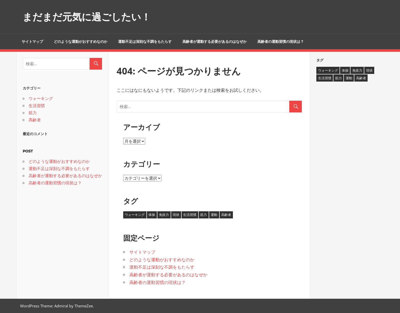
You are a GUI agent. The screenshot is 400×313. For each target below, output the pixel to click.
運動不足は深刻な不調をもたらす (145, 41)
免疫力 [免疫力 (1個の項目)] (164, 214)
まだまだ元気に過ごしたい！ (89, 16)
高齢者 (35, 120)
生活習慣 (37, 105)
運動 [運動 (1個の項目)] (214, 214)
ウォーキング (41, 98)
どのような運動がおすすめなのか (80, 41)
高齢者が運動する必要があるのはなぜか (214, 41)
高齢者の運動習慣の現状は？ (280, 41)
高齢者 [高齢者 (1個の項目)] (226, 214)
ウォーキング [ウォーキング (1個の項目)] (135, 214)
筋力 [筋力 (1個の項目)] (203, 214)
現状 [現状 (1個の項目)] (176, 214)
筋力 (33, 112)
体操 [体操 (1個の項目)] (151, 214)
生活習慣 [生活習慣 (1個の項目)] (189, 214)
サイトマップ (32, 41)
